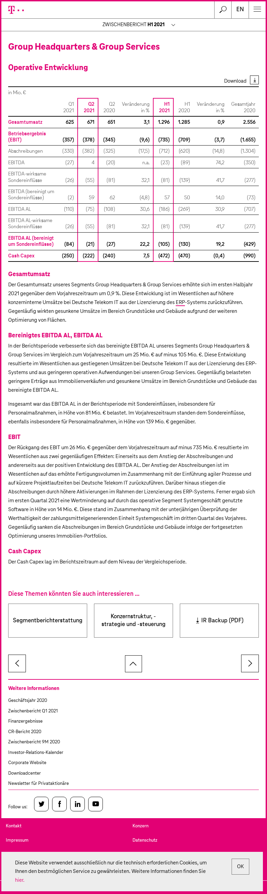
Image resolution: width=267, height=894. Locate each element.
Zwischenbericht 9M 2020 (34, 742)
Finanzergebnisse (25, 721)
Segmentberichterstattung (47, 621)
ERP (180, 302)
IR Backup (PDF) (222, 621)
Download (235, 81)
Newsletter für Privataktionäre (38, 783)
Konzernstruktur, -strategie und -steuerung (133, 620)
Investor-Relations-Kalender (35, 752)
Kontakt (13, 826)
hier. (20, 880)
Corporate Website (27, 762)
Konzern (140, 826)
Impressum (17, 840)
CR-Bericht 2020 (24, 732)
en (240, 9)
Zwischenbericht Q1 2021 (33, 711)
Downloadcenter (24, 773)
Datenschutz (144, 840)
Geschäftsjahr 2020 (27, 700)
